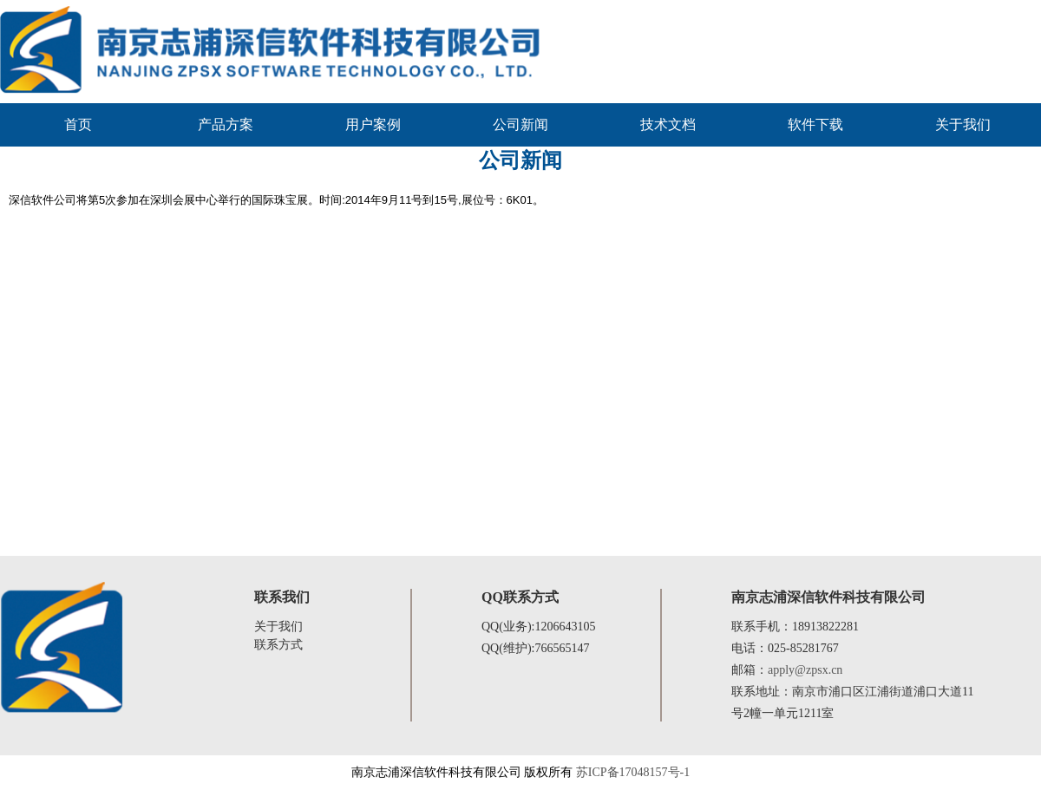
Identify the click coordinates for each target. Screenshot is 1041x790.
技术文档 (668, 124)
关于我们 (963, 124)
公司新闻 (520, 124)
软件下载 (815, 124)
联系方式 (278, 644)
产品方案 (225, 124)
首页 (78, 124)
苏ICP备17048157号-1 (633, 772)
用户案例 (373, 124)
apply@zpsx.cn (805, 669)
